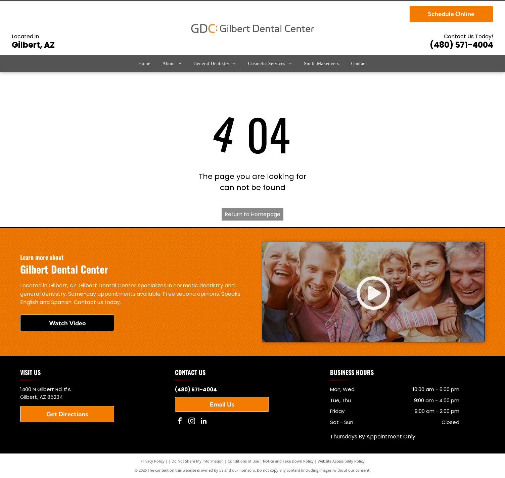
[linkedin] (203, 422)
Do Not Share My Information (198, 461)
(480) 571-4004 (461, 44)
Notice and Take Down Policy (288, 461)
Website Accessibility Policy (341, 461)
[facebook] (180, 422)
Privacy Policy (152, 461)
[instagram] (192, 422)
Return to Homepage (252, 214)
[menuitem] (144, 63)
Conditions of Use (243, 461)
